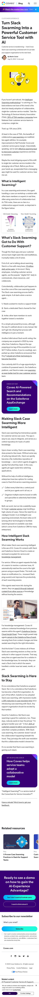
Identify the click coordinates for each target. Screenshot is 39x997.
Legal (30, 968)
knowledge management (11, 557)
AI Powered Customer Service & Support (18, 982)
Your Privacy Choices (19, 972)
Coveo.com (8, 948)
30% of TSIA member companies (20, 117)
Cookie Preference (21, 968)
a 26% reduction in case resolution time (17, 701)
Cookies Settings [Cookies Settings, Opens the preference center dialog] (25, 993)
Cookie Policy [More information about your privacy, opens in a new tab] (17, 990)
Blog (20, 3)
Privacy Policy (11, 968)
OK (10, 993)
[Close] (36, 985)
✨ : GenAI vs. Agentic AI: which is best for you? (18, 9)
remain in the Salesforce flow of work (21, 637)
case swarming (18, 137)
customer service (15, 509)
